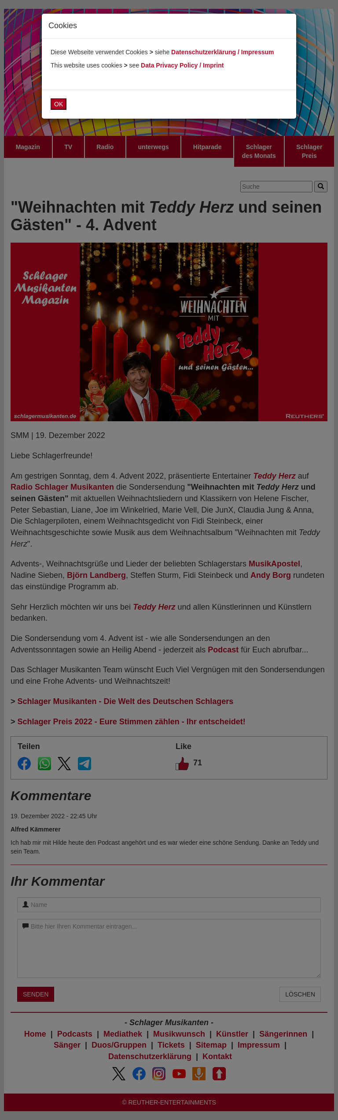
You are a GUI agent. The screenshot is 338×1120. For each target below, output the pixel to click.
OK (58, 104)
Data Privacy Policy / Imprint (182, 65)
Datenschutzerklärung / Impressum (222, 52)
